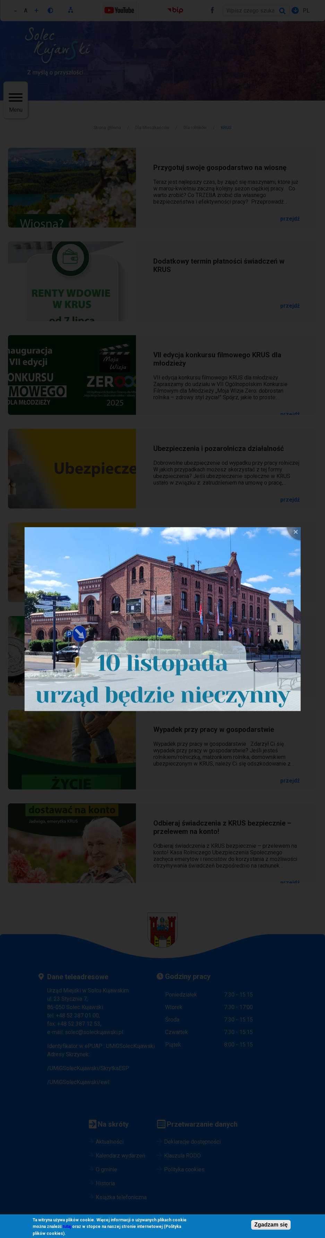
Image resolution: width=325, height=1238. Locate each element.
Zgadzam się (271, 1225)
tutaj (67, 1226)
